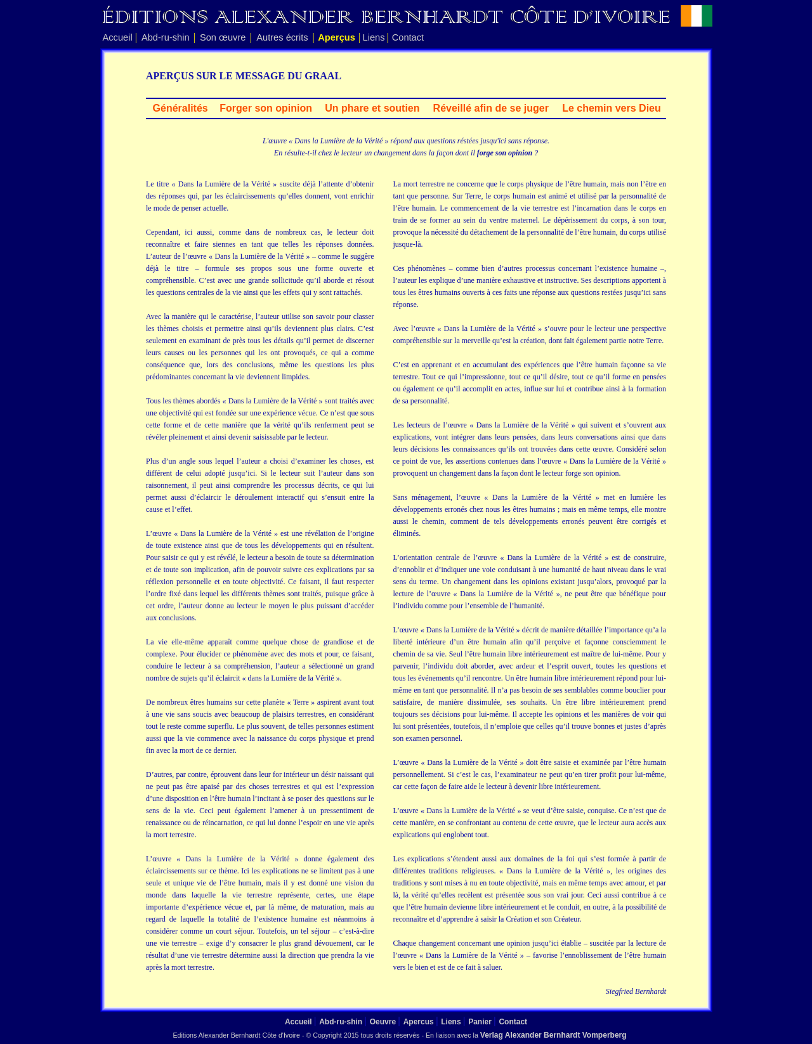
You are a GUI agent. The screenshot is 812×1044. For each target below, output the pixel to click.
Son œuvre (223, 37)
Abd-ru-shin (165, 37)
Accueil (118, 37)
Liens (374, 37)
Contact (408, 37)
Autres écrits (282, 37)
